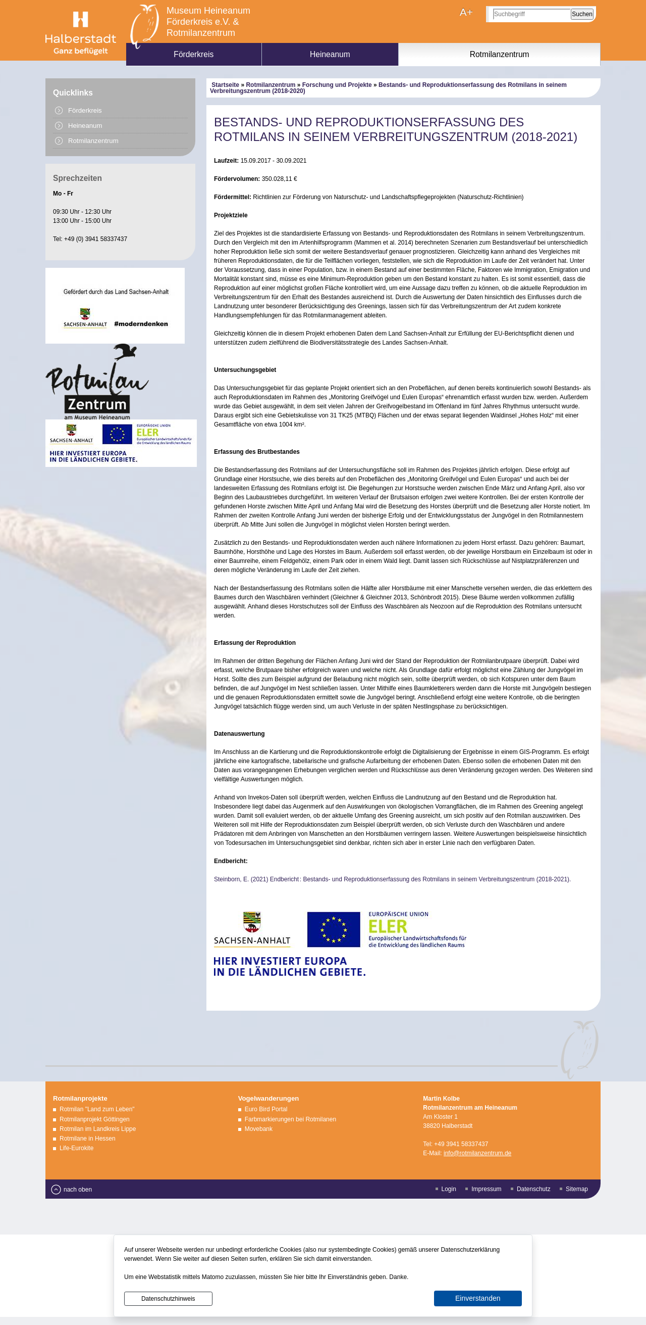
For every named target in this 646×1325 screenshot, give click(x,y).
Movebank (259, 1128)
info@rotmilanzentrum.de (477, 1153)
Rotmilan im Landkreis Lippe (98, 1128)
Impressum (486, 1189)
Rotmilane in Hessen (88, 1138)
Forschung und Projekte (337, 84)
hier (299, 1277)
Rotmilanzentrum (499, 54)
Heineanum (330, 54)
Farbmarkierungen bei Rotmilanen (290, 1119)
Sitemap (577, 1189)
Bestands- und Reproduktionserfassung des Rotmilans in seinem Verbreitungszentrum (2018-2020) (388, 87)
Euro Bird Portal (266, 1109)
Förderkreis (193, 54)
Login (449, 1189)
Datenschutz (534, 1189)
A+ (466, 12)
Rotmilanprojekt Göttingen (95, 1119)
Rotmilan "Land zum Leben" (97, 1109)
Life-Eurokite (76, 1148)
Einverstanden (478, 1298)
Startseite (225, 84)
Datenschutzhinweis (168, 1298)
